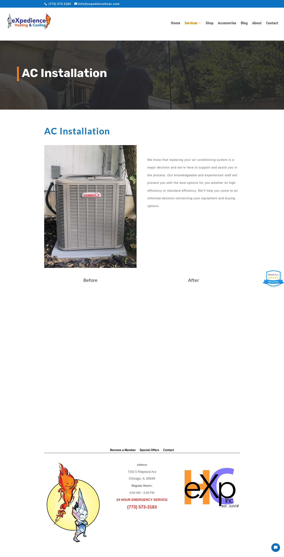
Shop (209, 23)
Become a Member (123, 450)
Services (191, 23)
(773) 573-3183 (60, 3)
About (257, 23)
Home (175, 23)
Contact (272, 23)
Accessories (227, 23)
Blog (244, 23)
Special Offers (149, 450)
